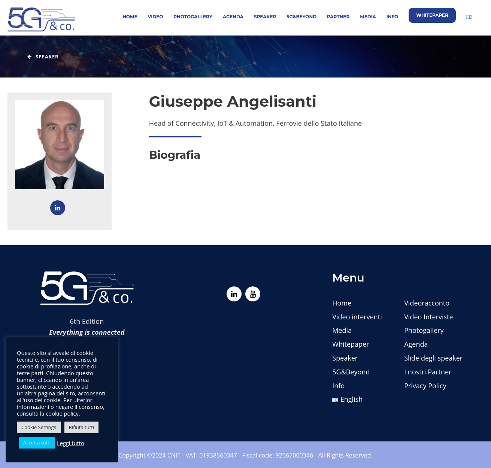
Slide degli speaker (433, 357)
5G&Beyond (301, 16)
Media (368, 16)
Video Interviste (428, 316)
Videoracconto (426, 302)
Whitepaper (432, 15)
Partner (338, 16)
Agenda (233, 16)
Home (129, 16)
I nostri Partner (427, 371)
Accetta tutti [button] (37, 442)
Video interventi (357, 316)
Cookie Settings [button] (38, 427)
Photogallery (192, 16)
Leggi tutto (70, 443)
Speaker (265, 16)
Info (392, 16)
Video (155, 16)
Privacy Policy (425, 385)
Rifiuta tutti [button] (81, 427)
